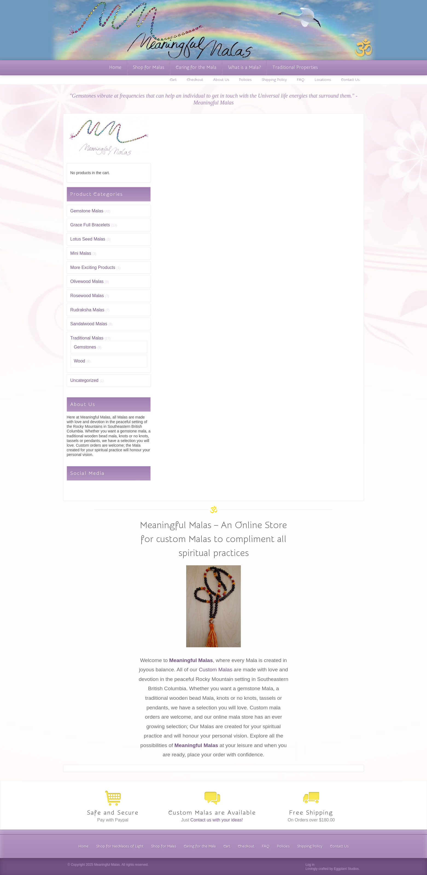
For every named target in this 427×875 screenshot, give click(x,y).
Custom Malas (215, 669)
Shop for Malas (148, 67)
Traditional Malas (86, 338)
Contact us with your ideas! (216, 820)
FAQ (301, 80)
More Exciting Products (92, 267)
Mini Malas (80, 253)
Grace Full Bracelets (90, 225)
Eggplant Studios (346, 869)
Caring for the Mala (196, 67)
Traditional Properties (295, 67)
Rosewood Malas (87, 295)
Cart (173, 80)
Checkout (195, 80)
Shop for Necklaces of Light (120, 846)
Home (115, 67)
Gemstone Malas (86, 211)
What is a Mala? (244, 67)
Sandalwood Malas (88, 323)
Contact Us (350, 80)
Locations (323, 80)
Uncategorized (84, 380)
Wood (79, 361)
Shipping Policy (274, 80)
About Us (221, 80)
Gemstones (85, 347)
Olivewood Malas (87, 281)
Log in (310, 865)
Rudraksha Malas (87, 310)
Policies (245, 80)
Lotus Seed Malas (87, 239)
